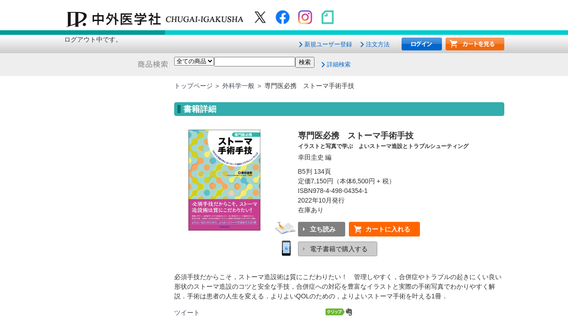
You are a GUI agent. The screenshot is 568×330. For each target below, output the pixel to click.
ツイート (187, 312)
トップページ (193, 85)
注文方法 (378, 44)
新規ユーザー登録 (328, 44)
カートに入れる (387, 229)
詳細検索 (339, 64)
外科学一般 (238, 85)
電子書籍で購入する (339, 249)
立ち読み (323, 229)
